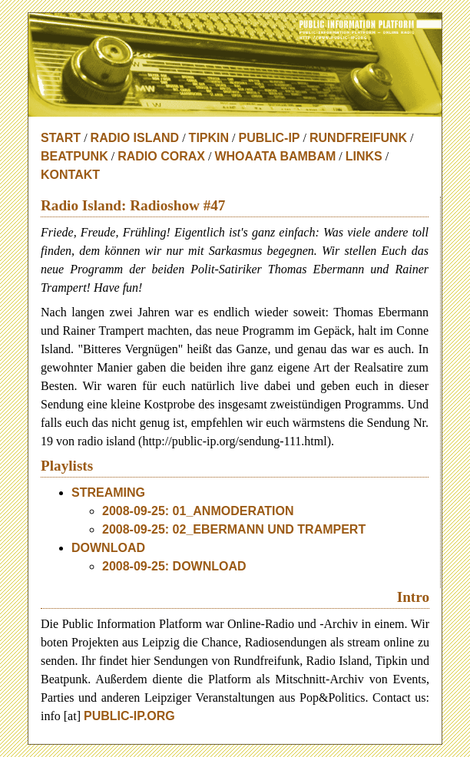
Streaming (108, 492)
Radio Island (135, 137)
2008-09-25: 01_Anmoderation (198, 510)
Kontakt (70, 174)
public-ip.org (129, 715)
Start (61, 137)
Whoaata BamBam (275, 156)
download (108, 547)
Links (364, 156)
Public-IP (269, 137)
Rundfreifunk (358, 137)
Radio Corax (161, 156)
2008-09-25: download (174, 566)
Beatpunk (74, 156)
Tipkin (209, 137)
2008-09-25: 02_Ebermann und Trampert (234, 529)
